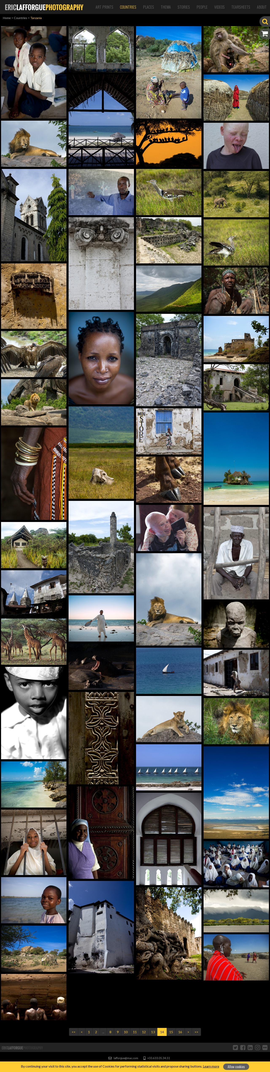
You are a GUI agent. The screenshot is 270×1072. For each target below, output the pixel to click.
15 (171, 1032)
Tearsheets (240, 7)
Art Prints (104, 7)
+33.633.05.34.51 (156, 1058)
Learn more (211, 1066)
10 (126, 1032)
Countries (128, 7)
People (202, 7)
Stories (184, 7)
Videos (219, 7)
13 (153, 1032)
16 (180, 1032)
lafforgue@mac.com (123, 1058)
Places (148, 7)
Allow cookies (236, 1066)
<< (74, 1032)
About (262, 7)
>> (196, 1032)
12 (144, 1032)
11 (135, 1032)
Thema (166, 7)
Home (7, 18)
